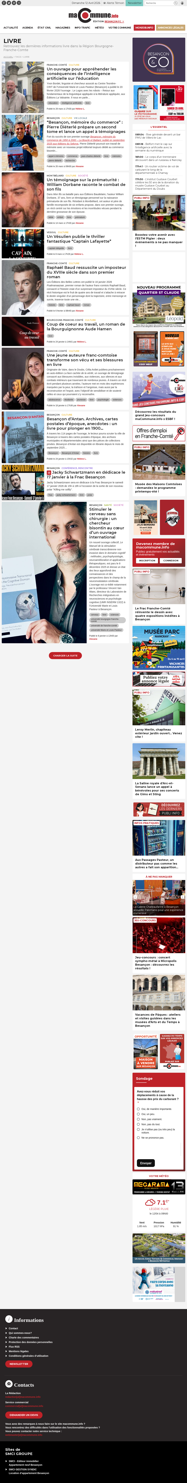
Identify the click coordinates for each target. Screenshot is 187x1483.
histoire (52, 305)
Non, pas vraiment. (151, 1119)
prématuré (80, 217)
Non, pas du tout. (150, 1124)
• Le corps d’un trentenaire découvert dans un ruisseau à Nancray (158, 158)
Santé (108, 505)
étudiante (69, 399)
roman (87, 305)
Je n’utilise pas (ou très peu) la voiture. (158, 1131)
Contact (13, 1328)
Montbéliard (55, 175)
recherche (70, 160)
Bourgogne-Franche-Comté (65, 320)
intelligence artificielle (72, 103)
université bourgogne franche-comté (105, 620)
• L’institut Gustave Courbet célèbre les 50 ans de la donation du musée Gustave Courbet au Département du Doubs (157, 184)
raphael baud (73, 305)
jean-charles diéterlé (90, 156)
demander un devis (24, 1415)
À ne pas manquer (159, 876)
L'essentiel (159, 127)
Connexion (170, 560)
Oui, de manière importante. (156, 1109)
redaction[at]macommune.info (23, 1396)
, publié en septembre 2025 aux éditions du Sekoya (86, 140)
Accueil (8, 56)
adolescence (54, 399)
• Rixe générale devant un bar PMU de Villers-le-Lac (157, 136)
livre (88, 103)
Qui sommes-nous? (20, 1333)
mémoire (116, 156)
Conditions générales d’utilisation (28, 1355)
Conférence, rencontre (77, 468)
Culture (74, 65)
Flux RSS (14, 1346)
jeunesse (81, 399)
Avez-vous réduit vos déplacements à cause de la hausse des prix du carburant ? (158, 1097)
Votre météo (159, 1176)
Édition (98, 21)
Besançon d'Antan (70, 453)
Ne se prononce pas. (152, 1137)
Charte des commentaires (24, 1337)
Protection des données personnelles (31, 1342)
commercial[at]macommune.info (24, 1406)
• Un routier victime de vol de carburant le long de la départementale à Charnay (157, 169)
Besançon (53, 118)
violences (117, 399)
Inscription (147, 560)
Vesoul (51, 232)
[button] (176, 3)
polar (90, 495)
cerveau (95, 614)
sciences (114, 614)
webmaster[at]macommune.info (23, 1435)
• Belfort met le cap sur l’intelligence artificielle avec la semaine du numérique (153, 147)
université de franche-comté (104, 625)
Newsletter (19, 1364)
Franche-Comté (57, 65)
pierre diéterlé (55, 160)
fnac (51, 495)
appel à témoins (56, 156)
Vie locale (80, 118)
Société (83, 175)
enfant (60, 217)
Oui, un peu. (148, 1114)
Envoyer (145, 1163)
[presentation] (135, 897)
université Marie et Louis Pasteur (106, 630)
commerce (72, 156)
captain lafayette (56, 248)
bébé (51, 217)
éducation (53, 103)
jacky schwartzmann (66, 495)
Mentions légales (19, 1351)
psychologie (103, 399)
